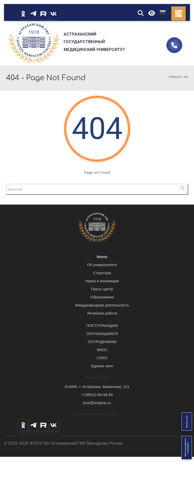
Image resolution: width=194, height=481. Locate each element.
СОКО (102, 358)
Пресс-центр (102, 289)
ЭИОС (102, 350)
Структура (102, 273)
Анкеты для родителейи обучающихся (186, 448)
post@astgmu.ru (97, 403)
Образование (102, 297)
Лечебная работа (102, 313)
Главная (174, 77)
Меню (102, 256)
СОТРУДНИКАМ (102, 341)
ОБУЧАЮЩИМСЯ (102, 333)
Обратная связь (187, 421)
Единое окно (102, 366)
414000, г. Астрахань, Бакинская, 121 (96, 386)
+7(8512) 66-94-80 (97, 394)
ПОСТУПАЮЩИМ (102, 325)
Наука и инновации (102, 281)
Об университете (102, 265)
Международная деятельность (102, 305)
